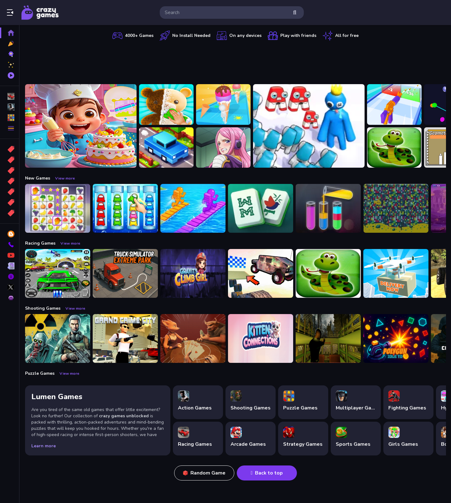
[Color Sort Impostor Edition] (125, 208)
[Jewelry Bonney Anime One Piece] (223, 147)
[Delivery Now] (395, 273)
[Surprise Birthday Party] (81, 126)
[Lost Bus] (328, 338)
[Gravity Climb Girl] (193, 273)
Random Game (204, 473)
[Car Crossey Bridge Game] (166, 147)
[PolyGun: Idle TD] (395, 338)
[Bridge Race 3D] (193, 208)
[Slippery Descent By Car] (260, 273)
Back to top (267, 473)
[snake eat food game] (394, 147)
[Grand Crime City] (125, 338)
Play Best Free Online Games (40, 13)
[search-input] (227, 12)
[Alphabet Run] (309, 126)
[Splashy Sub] (395, 208)
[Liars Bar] (193, 338)
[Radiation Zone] (57, 338)
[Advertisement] (236, 61)
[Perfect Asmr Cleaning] (166, 104)
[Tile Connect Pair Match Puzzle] (57, 208)
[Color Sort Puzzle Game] (328, 208)
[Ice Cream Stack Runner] (223, 104)
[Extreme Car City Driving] (57, 273)
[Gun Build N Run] (394, 104)
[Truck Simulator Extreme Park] (125, 273)
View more (65, 178)
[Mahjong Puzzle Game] (260, 208)
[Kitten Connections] (260, 338)
